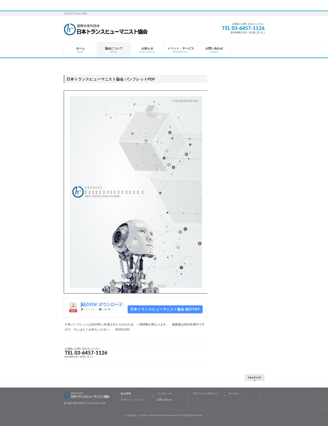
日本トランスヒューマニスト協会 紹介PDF (165, 309)
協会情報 (126, 393)
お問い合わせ (164, 399)
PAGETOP (254, 377)
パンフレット (164, 393)
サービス (234, 393)
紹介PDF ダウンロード (102, 304)
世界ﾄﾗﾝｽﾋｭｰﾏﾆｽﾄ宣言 (133, 399)
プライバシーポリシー (205, 393)
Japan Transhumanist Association (159, 415)
